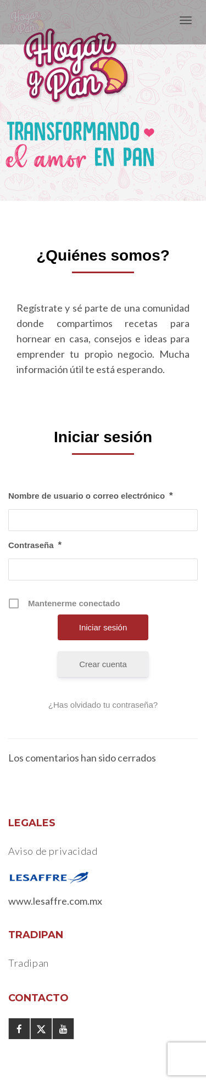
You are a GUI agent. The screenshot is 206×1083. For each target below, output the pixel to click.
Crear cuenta (103, 664)
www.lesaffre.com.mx (55, 901)
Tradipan (28, 963)
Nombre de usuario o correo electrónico (90, 496)
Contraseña (35, 545)
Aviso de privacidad (52, 851)
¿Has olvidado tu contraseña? (103, 704)
